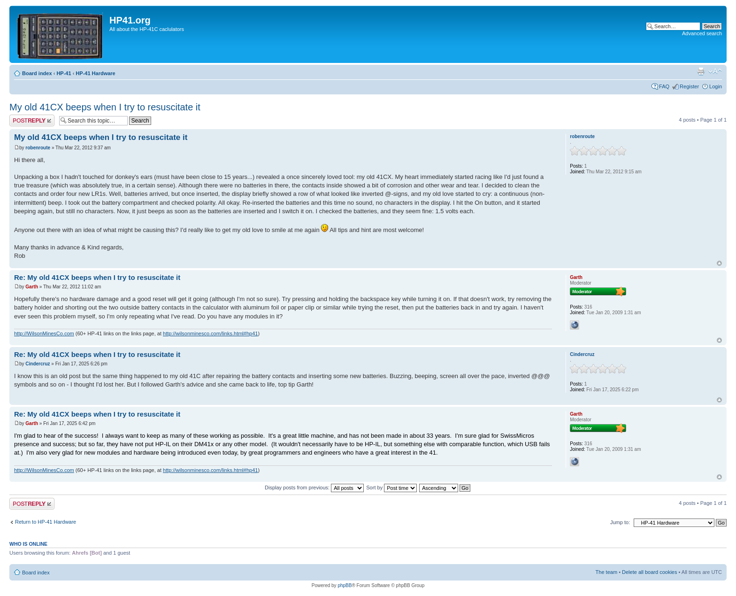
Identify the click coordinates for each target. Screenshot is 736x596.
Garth (31, 286)
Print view (701, 71)
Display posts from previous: (314, 487)
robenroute (37, 147)
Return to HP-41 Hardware (45, 522)
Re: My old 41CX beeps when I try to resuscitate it (97, 277)
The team (606, 572)
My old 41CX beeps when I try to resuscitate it (104, 107)
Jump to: (620, 522)
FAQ (664, 86)
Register (689, 86)
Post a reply (31, 120)
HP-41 (63, 73)
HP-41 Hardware (95, 73)
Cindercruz (37, 363)
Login (715, 86)
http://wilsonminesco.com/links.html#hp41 (210, 333)
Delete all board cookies (649, 572)
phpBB (344, 585)
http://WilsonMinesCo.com (44, 333)
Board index (37, 73)
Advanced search (702, 33)
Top (719, 263)
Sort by (391, 487)
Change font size (715, 71)
